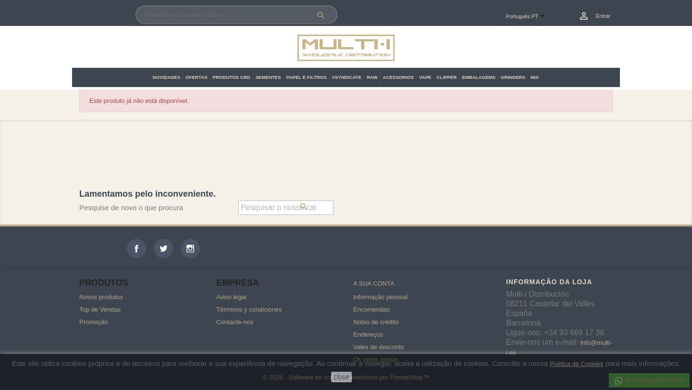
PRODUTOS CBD (231, 77)
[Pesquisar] (236, 15)
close (341, 377)
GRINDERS (513, 77)
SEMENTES (268, 77)
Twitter (163, 248)
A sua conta (374, 283)
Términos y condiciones (249, 309)
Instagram (190, 248)
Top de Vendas (100, 309)
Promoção (93, 322)
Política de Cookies (576, 363)
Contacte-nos (234, 322)
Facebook (136, 248)
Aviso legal (231, 297)
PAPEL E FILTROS (306, 77)
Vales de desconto (378, 347)
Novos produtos (101, 297)
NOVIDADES (166, 77)
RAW (372, 77)
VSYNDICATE (347, 77)
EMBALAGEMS (478, 77)
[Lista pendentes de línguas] (529, 17)
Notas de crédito (376, 322)
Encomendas (371, 309)
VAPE (425, 77)
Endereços (368, 334)
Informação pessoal (380, 297)
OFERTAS (196, 77)
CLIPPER (447, 77)
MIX (535, 77)
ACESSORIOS (398, 77)
